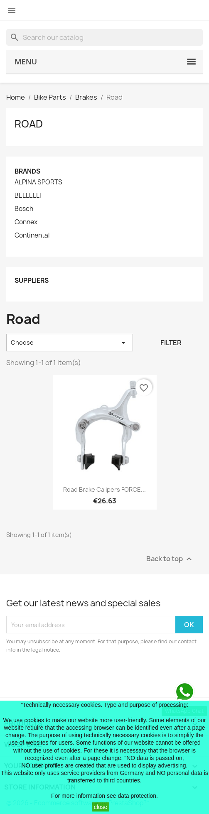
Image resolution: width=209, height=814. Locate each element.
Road (29, 124)
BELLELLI (28, 195)
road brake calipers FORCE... (104, 489)
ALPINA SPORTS (38, 182)
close (101, 807)
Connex (26, 222)
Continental (32, 235)
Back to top (170, 559)
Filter (171, 342)
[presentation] (75, 677)
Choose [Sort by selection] (69, 343)
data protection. (138, 795)
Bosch (24, 209)
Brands (27, 171)
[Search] (104, 37)
